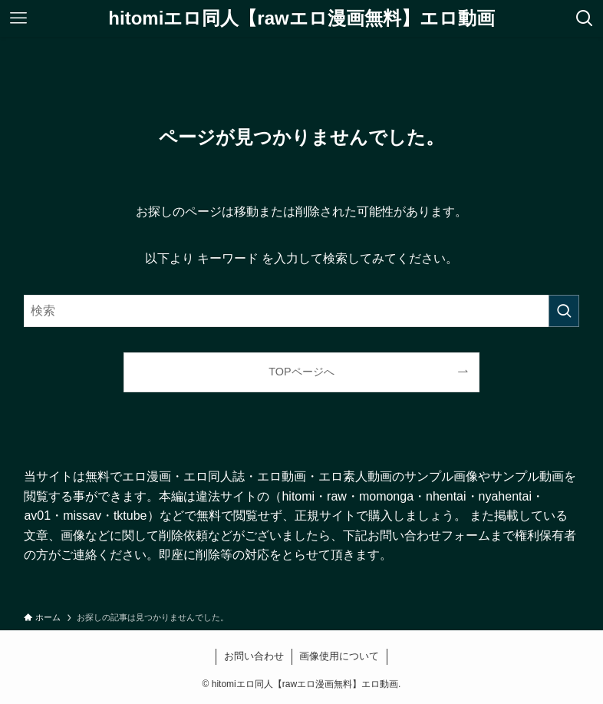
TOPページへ (301, 371)
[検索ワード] (301, 311)
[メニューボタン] (18, 18)
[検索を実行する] (564, 311)
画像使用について (339, 656)
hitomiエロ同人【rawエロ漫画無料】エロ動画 (301, 18)
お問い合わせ (254, 656)
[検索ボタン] (584, 18)
